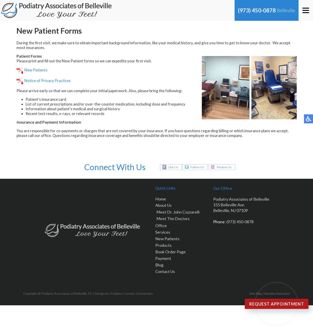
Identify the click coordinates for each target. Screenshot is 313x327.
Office (161, 225)
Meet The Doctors (173, 218)
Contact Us (165, 271)
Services (162, 232)
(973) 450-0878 (257, 10)
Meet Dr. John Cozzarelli (178, 211)
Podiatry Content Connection (132, 293)
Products (163, 245)
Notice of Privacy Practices (43, 80)
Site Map (255, 293)
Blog (159, 264)
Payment (163, 258)
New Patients (31, 70)
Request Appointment (276, 303)
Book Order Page (170, 251)
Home (160, 198)
